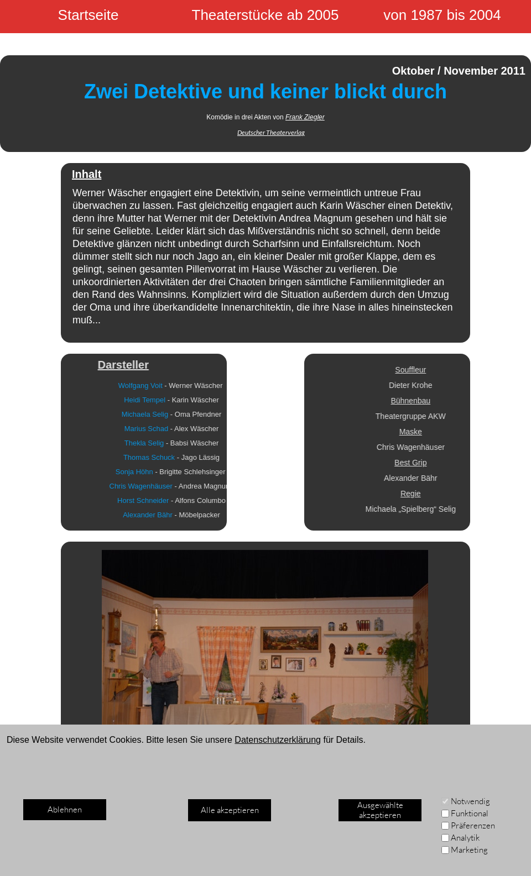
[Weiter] (437, 795)
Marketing (469, 849)
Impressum (44, 855)
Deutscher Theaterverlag (271, 132)
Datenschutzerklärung (278, 739)
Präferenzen (473, 825)
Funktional (469, 813)
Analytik (465, 837)
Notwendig (470, 801)
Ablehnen (65, 809)
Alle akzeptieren (230, 810)
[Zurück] (93, 795)
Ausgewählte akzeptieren (380, 810)
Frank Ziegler (305, 117)
